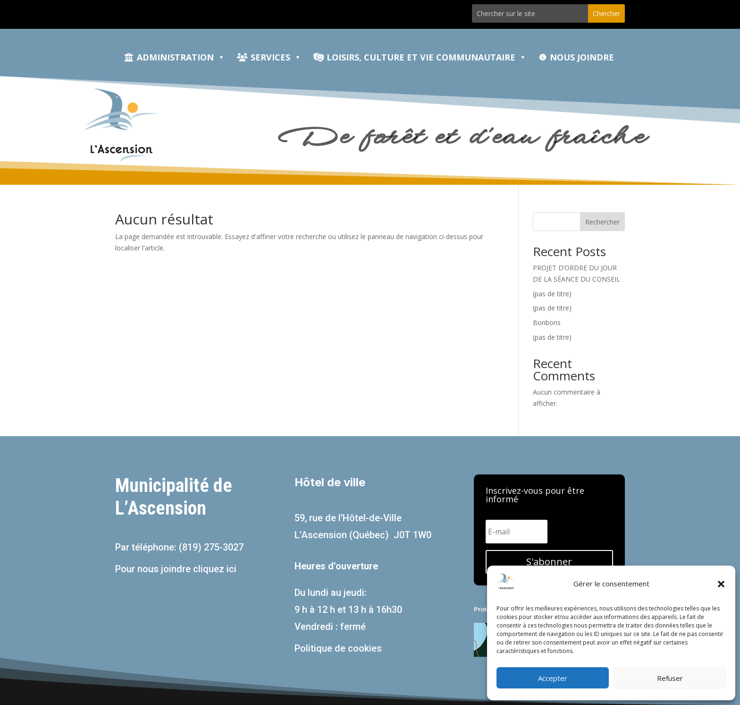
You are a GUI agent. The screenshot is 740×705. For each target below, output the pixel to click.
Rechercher (602, 221)
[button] (721, 584)
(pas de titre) (552, 293)
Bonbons (547, 322)
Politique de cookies (338, 648)
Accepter (552, 678)
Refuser (670, 678)
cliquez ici (214, 569)
